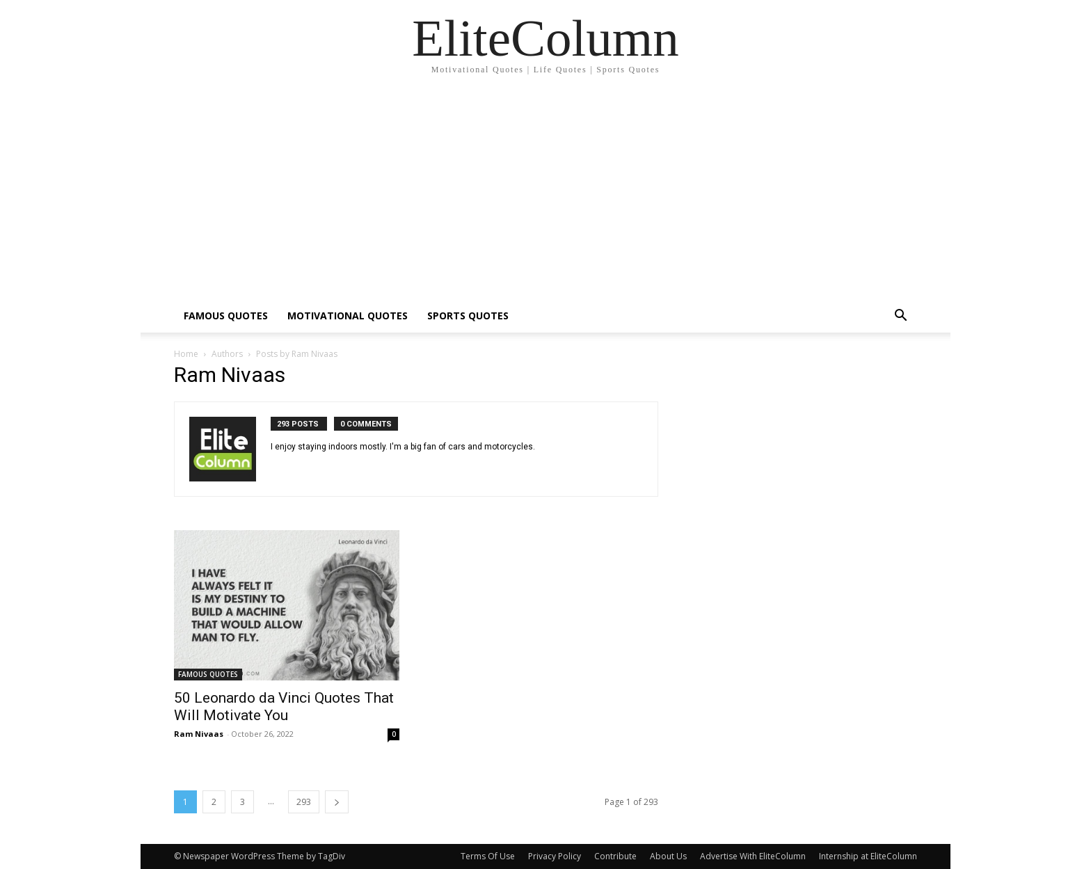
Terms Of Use (488, 856)
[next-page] (337, 801)
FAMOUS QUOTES (226, 315)
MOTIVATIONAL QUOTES (347, 315)
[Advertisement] (545, 194)
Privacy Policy (554, 856)
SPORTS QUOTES (468, 315)
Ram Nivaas (198, 733)
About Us (668, 856)
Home (186, 354)
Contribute (615, 856)
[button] (900, 317)
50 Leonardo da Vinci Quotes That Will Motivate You (284, 706)
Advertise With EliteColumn (753, 856)
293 (303, 802)
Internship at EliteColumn (868, 856)
